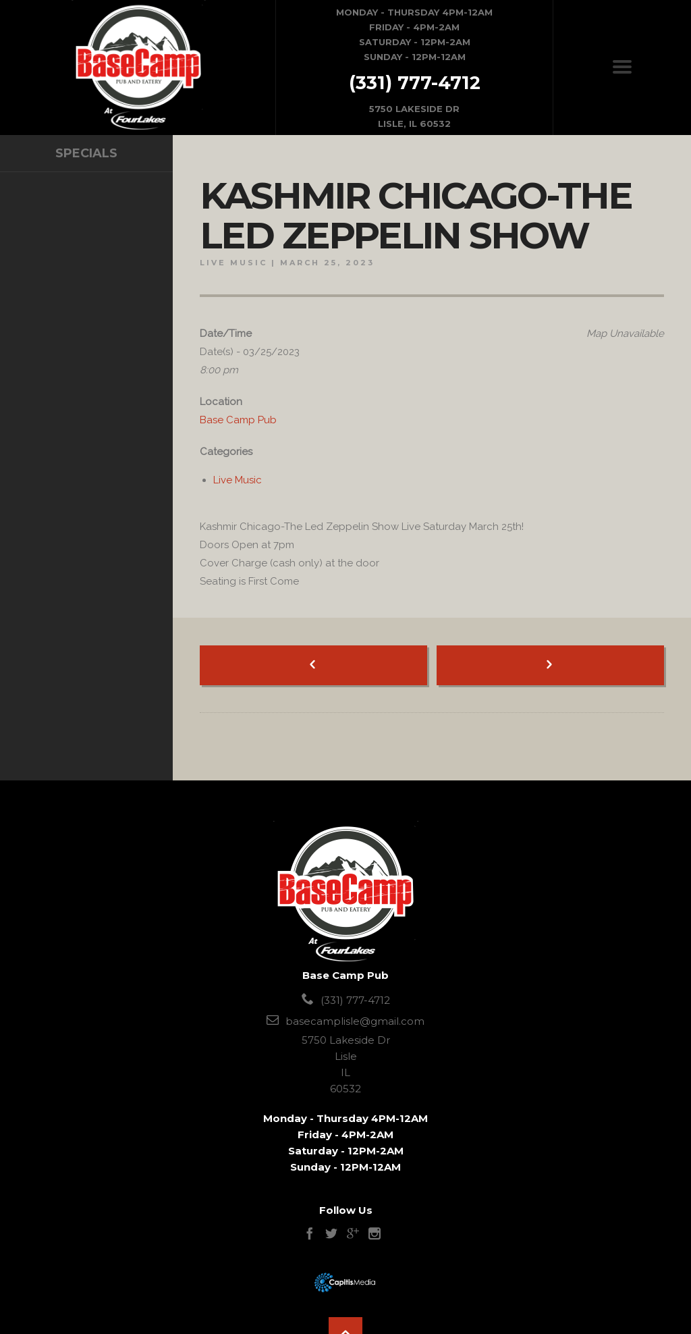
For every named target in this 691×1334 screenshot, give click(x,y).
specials (86, 153)
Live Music (233, 262)
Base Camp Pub (238, 420)
